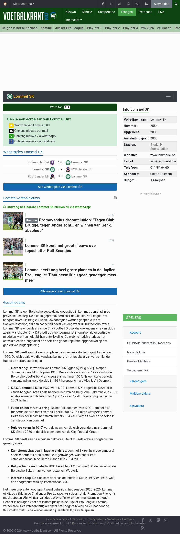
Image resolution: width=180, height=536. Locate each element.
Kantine (87, 12)
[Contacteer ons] (166, 520)
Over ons (76, 519)
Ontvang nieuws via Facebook (32, 141)
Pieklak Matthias (138, 361)
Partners (128, 519)
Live (161, 12)
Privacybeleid (94, 519)
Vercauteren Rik (138, 370)
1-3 (60, 162)
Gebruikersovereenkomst (51, 523)
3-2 (60, 169)
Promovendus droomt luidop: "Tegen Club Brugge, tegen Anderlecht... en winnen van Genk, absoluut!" (69, 225)
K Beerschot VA (41, 162)
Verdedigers (138, 381)
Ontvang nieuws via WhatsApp (32, 136)
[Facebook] (143, 520)
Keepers (135, 332)
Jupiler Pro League (69, 28)
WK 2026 (147, 28)
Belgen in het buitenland (19, 28)
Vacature (113, 519)
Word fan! (60, 107)
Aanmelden (161, 4)
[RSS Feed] (143, 528)
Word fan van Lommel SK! (29, 125)
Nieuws (70, 12)
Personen (145, 12)
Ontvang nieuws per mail (28, 131)
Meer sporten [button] (22, 4)
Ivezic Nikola (136, 352)
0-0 (60, 176)
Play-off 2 (112, 28)
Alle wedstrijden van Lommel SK (60, 187)
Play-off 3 (130, 28)
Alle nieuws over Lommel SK (60, 291)
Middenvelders (140, 393)
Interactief (72, 20)
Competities (106, 12)
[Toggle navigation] (168, 96)
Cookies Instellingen (88, 523)
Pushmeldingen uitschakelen (126, 523)
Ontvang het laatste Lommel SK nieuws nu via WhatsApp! (47, 207)
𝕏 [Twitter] (150, 520)
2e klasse (164, 28)
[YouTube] (158, 520)
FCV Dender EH (79, 169)
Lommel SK (77, 162)
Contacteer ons (56, 519)
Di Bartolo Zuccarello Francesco (149, 343)
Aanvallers (137, 406)
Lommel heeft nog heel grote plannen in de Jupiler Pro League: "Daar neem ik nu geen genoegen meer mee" (71, 275)
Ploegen (127, 12)
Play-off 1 (94, 28)
